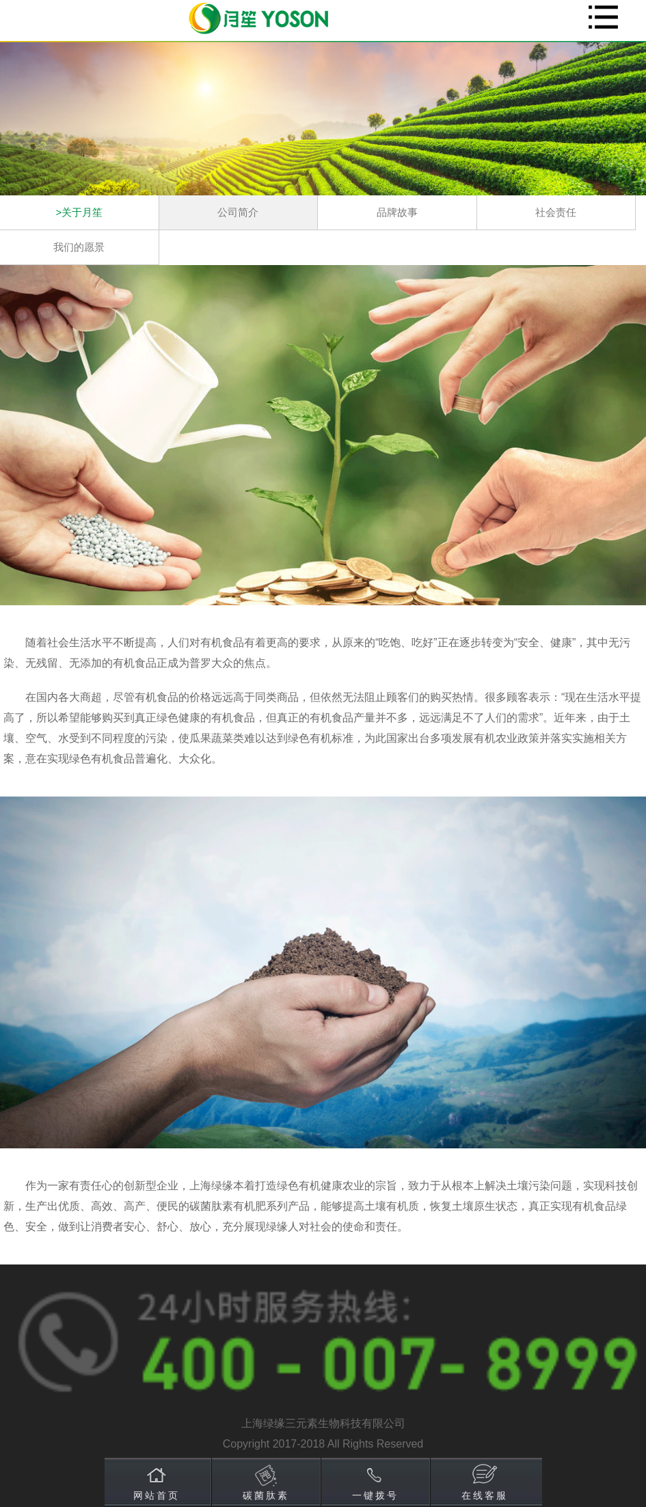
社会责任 (555, 212)
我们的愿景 (79, 247)
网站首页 (156, 1495)
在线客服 (484, 1495)
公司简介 (237, 212)
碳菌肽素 (266, 1495)
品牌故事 (397, 212)
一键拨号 (375, 1495)
